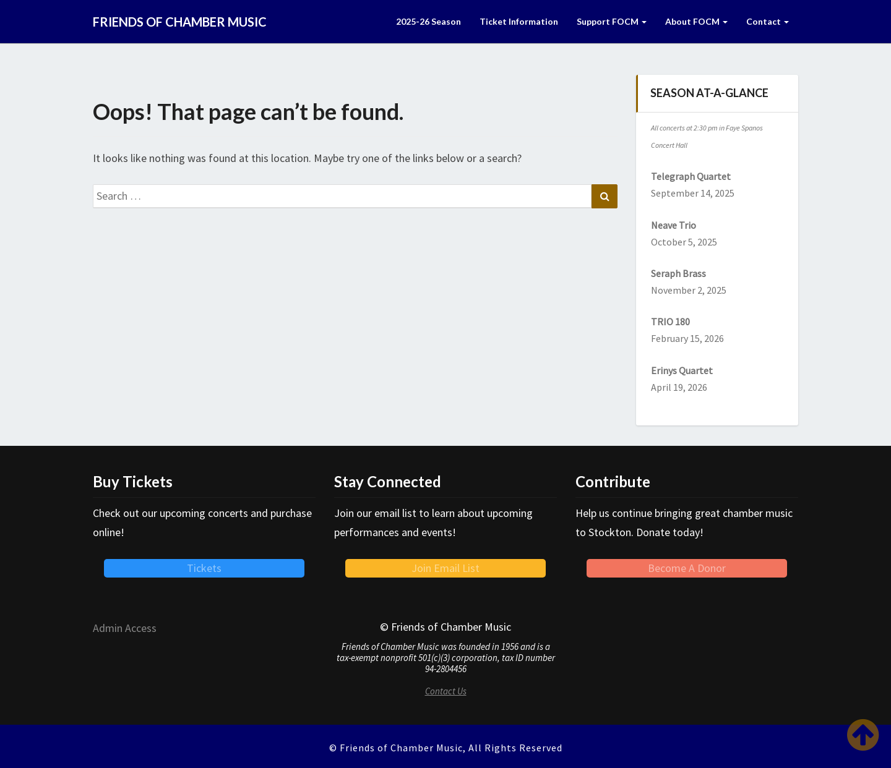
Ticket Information (519, 21)
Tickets (204, 568)
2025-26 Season (428, 21)
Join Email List (445, 568)
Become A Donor (687, 568)
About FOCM (696, 21)
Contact (767, 21)
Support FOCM (612, 21)
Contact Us (446, 691)
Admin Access (125, 628)
